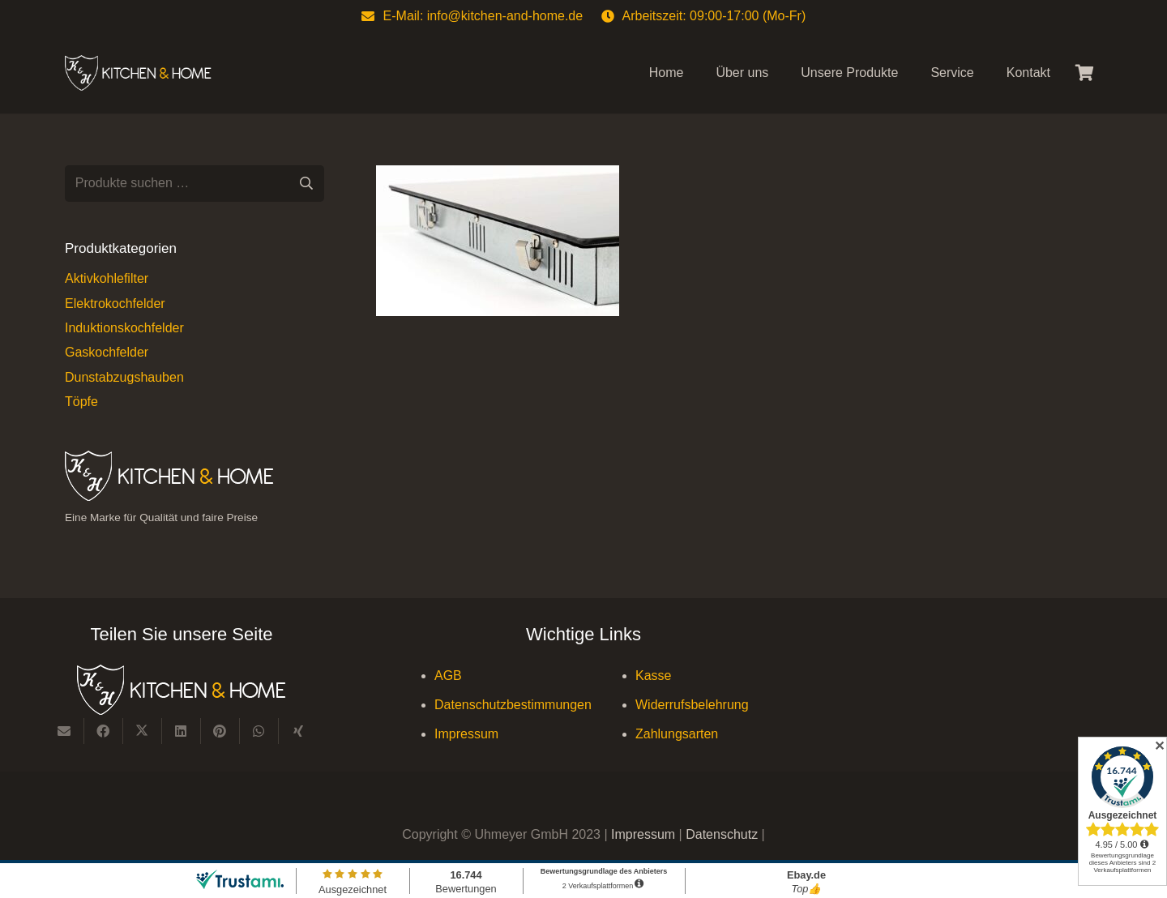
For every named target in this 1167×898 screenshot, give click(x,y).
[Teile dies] (103, 731)
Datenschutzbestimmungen (513, 705)
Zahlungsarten (676, 734)
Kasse (653, 675)
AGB (448, 675)
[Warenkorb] (1084, 72)
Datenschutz (723, 834)
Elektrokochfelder (115, 303)
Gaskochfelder (106, 352)
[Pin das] (220, 731)
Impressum (466, 734)
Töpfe (81, 401)
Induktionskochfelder (124, 328)
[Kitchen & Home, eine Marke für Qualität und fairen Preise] (138, 73)
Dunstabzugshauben (124, 377)
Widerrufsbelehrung (692, 705)
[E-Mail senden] (64, 731)
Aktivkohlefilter (106, 278)
